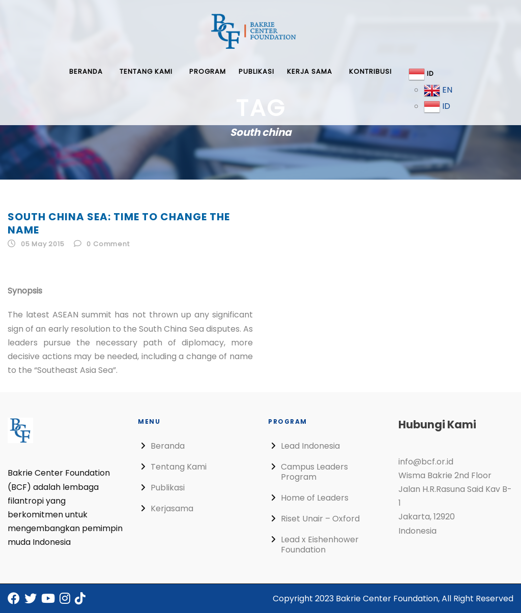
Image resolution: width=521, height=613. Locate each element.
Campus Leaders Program (314, 472)
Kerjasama (172, 508)
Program (207, 71)
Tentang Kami (146, 71)
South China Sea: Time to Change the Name (119, 223)
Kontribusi (370, 71)
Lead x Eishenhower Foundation (320, 545)
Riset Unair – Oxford (320, 518)
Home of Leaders (315, 498)
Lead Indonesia (310, 446)
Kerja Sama (309, 71)
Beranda (86, 71)
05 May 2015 (43, 244)
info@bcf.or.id (425, 462)
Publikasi (256, 71)
